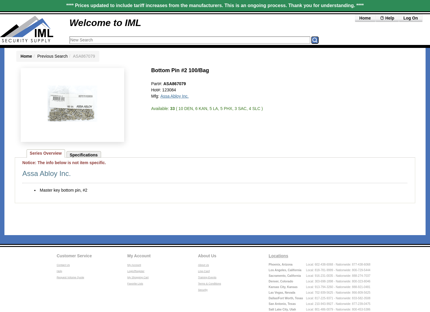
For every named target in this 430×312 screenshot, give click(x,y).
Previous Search (52, 56)
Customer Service (74, 255)
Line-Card (204, 271)
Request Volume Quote (70, 277)
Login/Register (136, 271)
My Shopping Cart (138, 277)
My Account (139, 255)
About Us (207, 255)
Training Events (207, 277)
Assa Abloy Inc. (174, 96)
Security (203, 289)
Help (387, 18)
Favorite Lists (135, 283)
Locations (278, 255)
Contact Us (63, 264)
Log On (410, 18)
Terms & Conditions (209, 283)
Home (365, 18)
